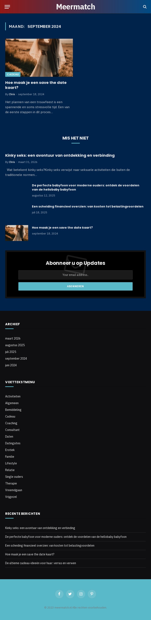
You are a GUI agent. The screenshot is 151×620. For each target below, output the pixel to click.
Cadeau (13, 74)
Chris (12, 94)
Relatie (10, 470)
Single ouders (14, 477)
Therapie (11, 483)
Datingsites (12, 443)
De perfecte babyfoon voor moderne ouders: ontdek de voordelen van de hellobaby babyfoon (85, 187)
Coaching (11, 423)
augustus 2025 (15, 345)
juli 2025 (10, 352)
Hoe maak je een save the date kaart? (36, 85)
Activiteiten (12, 396)
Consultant (12, 430)
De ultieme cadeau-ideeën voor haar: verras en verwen (40, 563)
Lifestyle (11, 463)
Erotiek (10, 450)
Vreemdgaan (13, 490)
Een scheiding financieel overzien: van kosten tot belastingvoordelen (87, 206)
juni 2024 (11, 365)
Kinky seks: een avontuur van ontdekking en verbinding (60, 155)
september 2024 (16, 358)
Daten (9, 436)
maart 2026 (12, 338)
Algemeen (12, 403)
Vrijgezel (11, 497)
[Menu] (7, 7)
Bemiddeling (13, 410)
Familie (9, 457)
